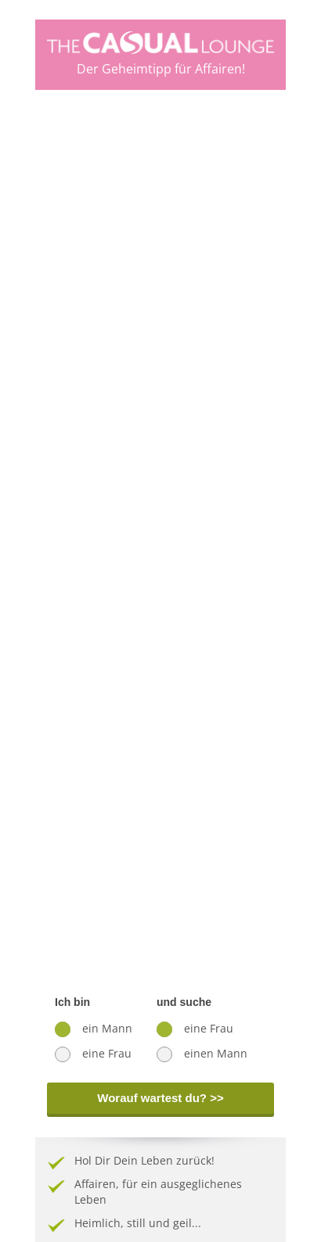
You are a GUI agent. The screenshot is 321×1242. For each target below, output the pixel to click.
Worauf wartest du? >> (160, 1097)
